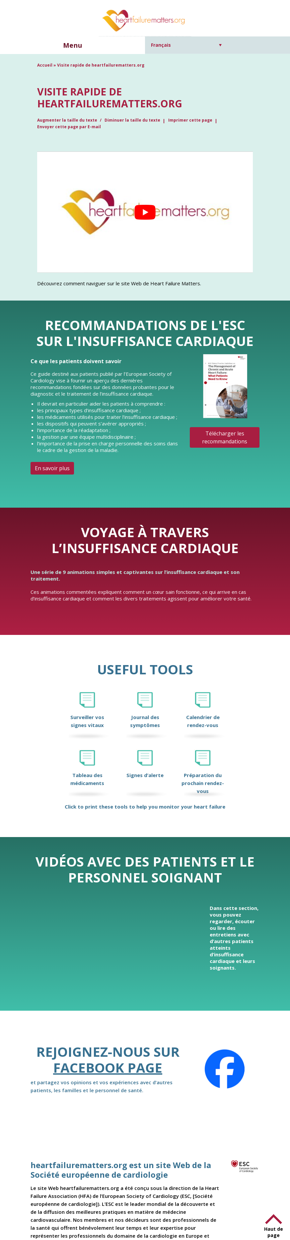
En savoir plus (52, 468)
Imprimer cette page (190, 120)
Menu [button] (72, 45)
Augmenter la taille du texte (67, 120)
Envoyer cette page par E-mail (69, 127)
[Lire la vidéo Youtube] (145, 211)
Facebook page (107, 1067)
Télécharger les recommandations (224, 437)
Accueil (44, 65)
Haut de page (273, 1232)
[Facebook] (225, 1069)
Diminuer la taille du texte (132, 120)
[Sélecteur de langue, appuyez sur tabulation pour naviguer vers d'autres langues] (186, 45)
